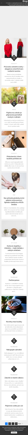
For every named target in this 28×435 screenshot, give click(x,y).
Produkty (14, 63)
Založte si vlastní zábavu (14, 378)
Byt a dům (14, 242)
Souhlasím (14, 432)
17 (16, 423)
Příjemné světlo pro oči (14, 406)
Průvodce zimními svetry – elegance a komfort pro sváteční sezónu (14, 69)
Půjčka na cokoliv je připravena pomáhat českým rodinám (14, 115)
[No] (26, 430)
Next (20, 423)
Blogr (25, 1)
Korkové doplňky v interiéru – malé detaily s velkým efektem (14, 248)
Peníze (14, 109)
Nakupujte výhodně (14, 350)
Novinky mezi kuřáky (14, 322)
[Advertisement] (14, 21)
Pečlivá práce (14, 280)
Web (14, 195)
